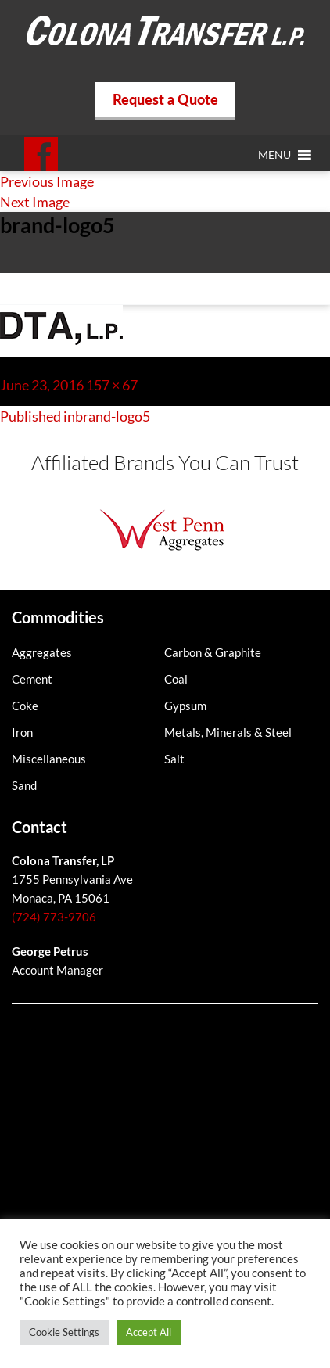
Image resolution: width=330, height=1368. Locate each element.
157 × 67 (112, 384)
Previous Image (47, 181)
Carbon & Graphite (212, 652)
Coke (25, 705)
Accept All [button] (148, 1332)
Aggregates (42, 652)
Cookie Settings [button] (64, 1332)
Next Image (35, 201)
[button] (274, 155)
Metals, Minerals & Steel (228, 732)
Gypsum (185, 705)
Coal (176, 679)
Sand (24, 785)
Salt (174, 759)
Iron (22, 732)
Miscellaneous (49, 759)
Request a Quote (165, 99)
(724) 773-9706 (54, 917)
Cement (32, 679)
